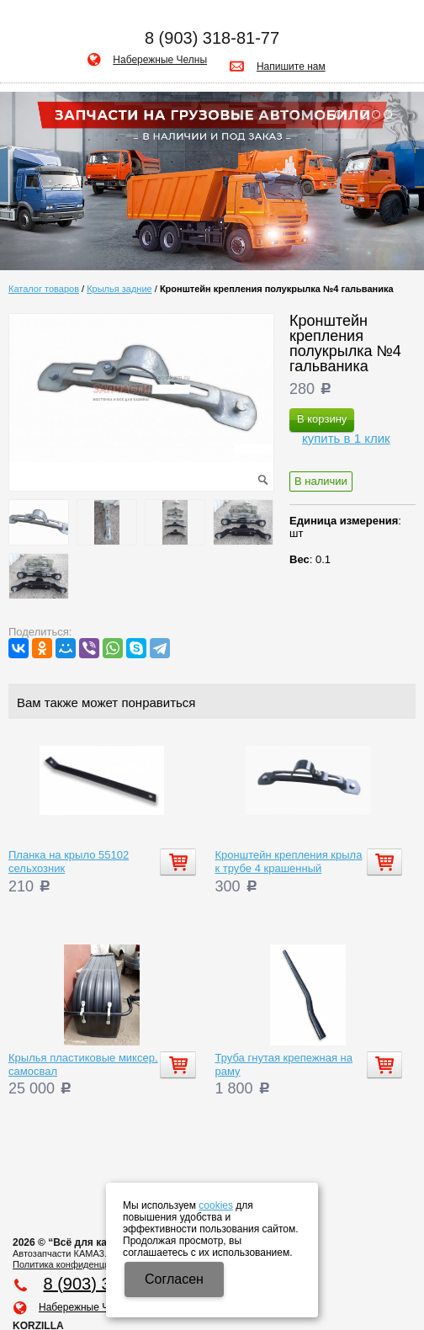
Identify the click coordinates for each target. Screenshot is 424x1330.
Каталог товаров (43, 289)
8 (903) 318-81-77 (212, 38)
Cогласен (174, 1279)
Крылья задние (119, 289)
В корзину (322, 418)
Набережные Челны (160, 60)
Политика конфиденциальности (81, 1264)
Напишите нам (291, 66)
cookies (216, 1205)
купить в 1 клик (346, 438)
